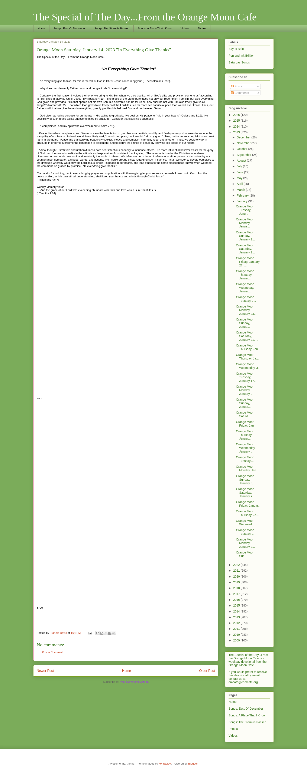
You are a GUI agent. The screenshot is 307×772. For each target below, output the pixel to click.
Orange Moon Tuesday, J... (246, 298)
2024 (237, 126)
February (243, 195)
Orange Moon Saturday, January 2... (245, 249)
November (244, 143)
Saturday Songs (239, 62)
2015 (237, 605)
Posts (236, 86)
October (242, 149)
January (242, 201)
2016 (237, 599)
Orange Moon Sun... (245, 554)
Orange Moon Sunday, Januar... (245, 403)
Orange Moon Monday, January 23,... (246, 310)
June (240, 172)
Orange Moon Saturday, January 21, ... (247, 336)
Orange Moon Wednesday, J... (248, 365)
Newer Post (45, 671)
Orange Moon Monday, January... (245, 390)
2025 (237, 120)
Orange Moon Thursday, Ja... (247, 356)
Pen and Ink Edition (241, 55)
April (240, 183)
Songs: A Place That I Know (155, 28)
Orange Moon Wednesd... (245, 522)
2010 (237, 634)
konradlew (165, 763)
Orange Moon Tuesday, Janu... (245, 210)
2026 (237, 114)
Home (41, 28)
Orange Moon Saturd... (245, 414)
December (244, 137)
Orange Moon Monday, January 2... (245, 543)
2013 (237, 617)
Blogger (193, 763)
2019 (237, 582)
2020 (237, 576)
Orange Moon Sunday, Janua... (245, 323)
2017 (237, 594)
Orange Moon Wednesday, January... (246, 448)
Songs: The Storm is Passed (111, 28)
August (242, 160)
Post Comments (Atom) (134, 681)
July (240, 166)
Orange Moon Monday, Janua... (245, 223)
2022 (237, 564)
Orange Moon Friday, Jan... (246, 423)
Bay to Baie (236, 48)
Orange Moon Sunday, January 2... (245, 236)
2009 (237, 640)
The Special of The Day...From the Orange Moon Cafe (145, 17)
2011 (237, 628)
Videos (185, 28)
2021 (237, 570)
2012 (237, 623)
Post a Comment (52, 652)
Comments (240, 93)
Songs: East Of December (70, 28)
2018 (237, 588)
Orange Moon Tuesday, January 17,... (246, 377)
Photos (201, 28)
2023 (237, 132)
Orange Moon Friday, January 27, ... (247, 261)
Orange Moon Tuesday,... (245, 459)
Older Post (207, 671)
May (240, 178)
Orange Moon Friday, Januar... (248, 503)
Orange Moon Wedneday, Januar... (245, 287)
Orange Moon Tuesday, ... (245, 531)
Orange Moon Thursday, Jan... (248, 347)
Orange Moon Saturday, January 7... (245, 492)
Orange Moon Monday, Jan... (247, 468)
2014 (237, 611)
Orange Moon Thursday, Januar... (245, 274)
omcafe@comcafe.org (243, 682)
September (244, 155)
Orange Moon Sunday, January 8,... (246, 479)
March (241, 189)
